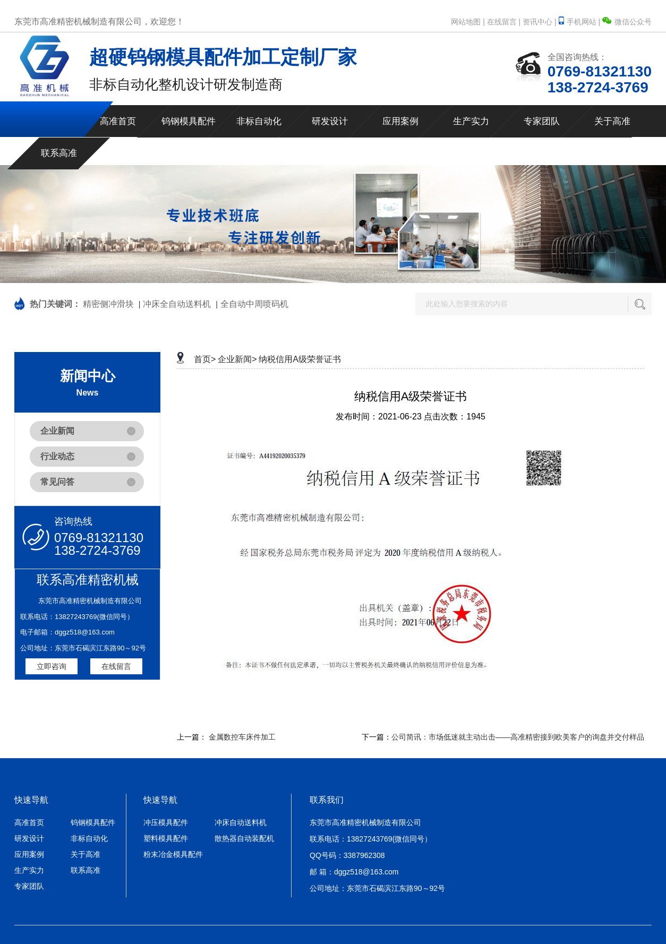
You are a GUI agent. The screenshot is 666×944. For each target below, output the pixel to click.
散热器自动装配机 (244, 838)
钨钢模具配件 (188, 121)
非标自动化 (258, 121)
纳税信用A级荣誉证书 (300, 359)
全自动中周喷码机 (254, 303)
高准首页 (118, 121)
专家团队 (542, 121)
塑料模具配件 (165, 838)
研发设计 (330, 121)
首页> (205, 359)
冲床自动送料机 (241, 822)
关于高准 (612, 121)
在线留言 (116, 666)
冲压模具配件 (165, 822)
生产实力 (471, 121)
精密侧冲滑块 (108, 303)
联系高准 (59, 153)
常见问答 (57, 481)
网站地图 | (468, 22)
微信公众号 (627, 22)
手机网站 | (580, 22)
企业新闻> (237, 359)
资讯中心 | (540, 22)
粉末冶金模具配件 (173, 854)
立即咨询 (51, 666)
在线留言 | (504, 22)
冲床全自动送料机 (177, 303)
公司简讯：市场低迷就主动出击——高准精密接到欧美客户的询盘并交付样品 (517, 737)
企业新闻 (57, 430)
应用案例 (400, 121)
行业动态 (57, 456)
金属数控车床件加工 (242, 737)
